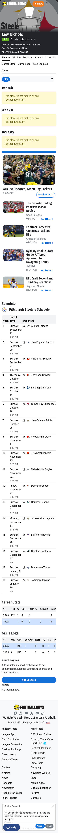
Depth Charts (38, 753)
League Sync (9, 734)
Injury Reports (9, 797)
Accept (40, 826)
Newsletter (8, 787)
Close (49, 826)
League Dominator (12, 744)
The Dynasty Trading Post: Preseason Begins (39, 207)
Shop (34, 777)
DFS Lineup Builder (41, 734)
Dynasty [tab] (27, 57)
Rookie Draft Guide (12, 792)
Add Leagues (29, 679)
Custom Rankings (11, 749)
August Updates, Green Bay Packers (27, 189)
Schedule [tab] (50, 57)
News (5, 777)
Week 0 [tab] (17, 57)
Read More (45, 194)
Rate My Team (9, 759)
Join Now (38, 3)
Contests (36, 797)
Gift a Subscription (41, 787)
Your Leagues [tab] (40, 63)
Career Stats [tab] (8, 63)
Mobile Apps (38, 782)
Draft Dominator (10, 739)
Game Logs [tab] (24, 63)
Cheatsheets (9, 754)
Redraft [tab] (6, 57)
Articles (6, 772)
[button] (52, 79)
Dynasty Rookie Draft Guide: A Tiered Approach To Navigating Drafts (39, 256)
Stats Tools (37, 763)
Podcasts (7, 782)
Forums (35, 792)
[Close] (52, 806)
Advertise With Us (40, 772)
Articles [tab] (38, 57)
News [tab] (5, 70)
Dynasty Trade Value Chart (42, 741)
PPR (6, 79)
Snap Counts (38, 758)
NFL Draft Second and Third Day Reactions (40, 280)
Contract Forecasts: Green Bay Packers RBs (38, 230)
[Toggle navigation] (53, 4)
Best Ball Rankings (41, 748)
